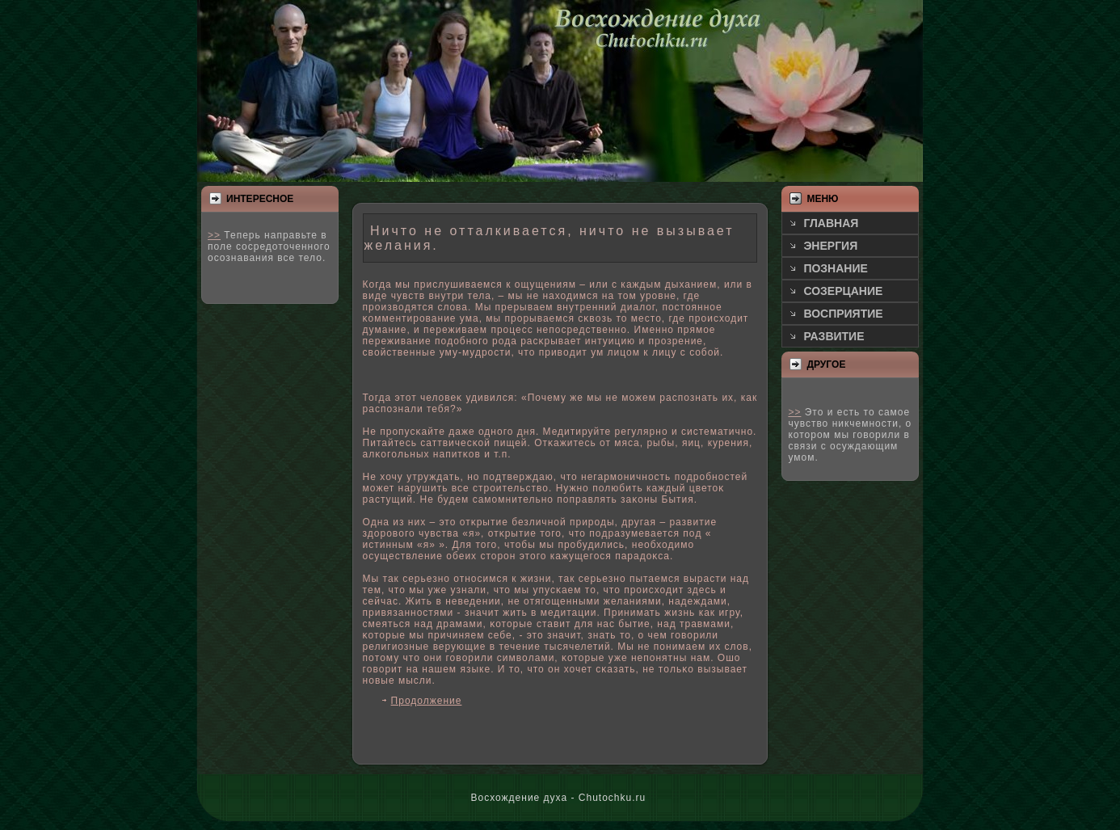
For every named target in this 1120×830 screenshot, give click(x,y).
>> (214, 235)
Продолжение (426, 700)
